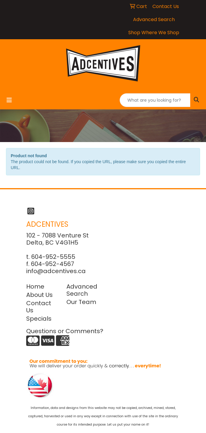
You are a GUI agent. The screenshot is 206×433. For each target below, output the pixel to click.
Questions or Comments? (64, 331)
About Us (39, 295)
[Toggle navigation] (9, 100)
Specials (39, 318)
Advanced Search (81, 290)
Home (35, 286)
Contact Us (38, 306)
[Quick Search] (155, 100)
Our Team (81, 302)
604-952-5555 (53, 257)
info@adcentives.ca (56, 271)
